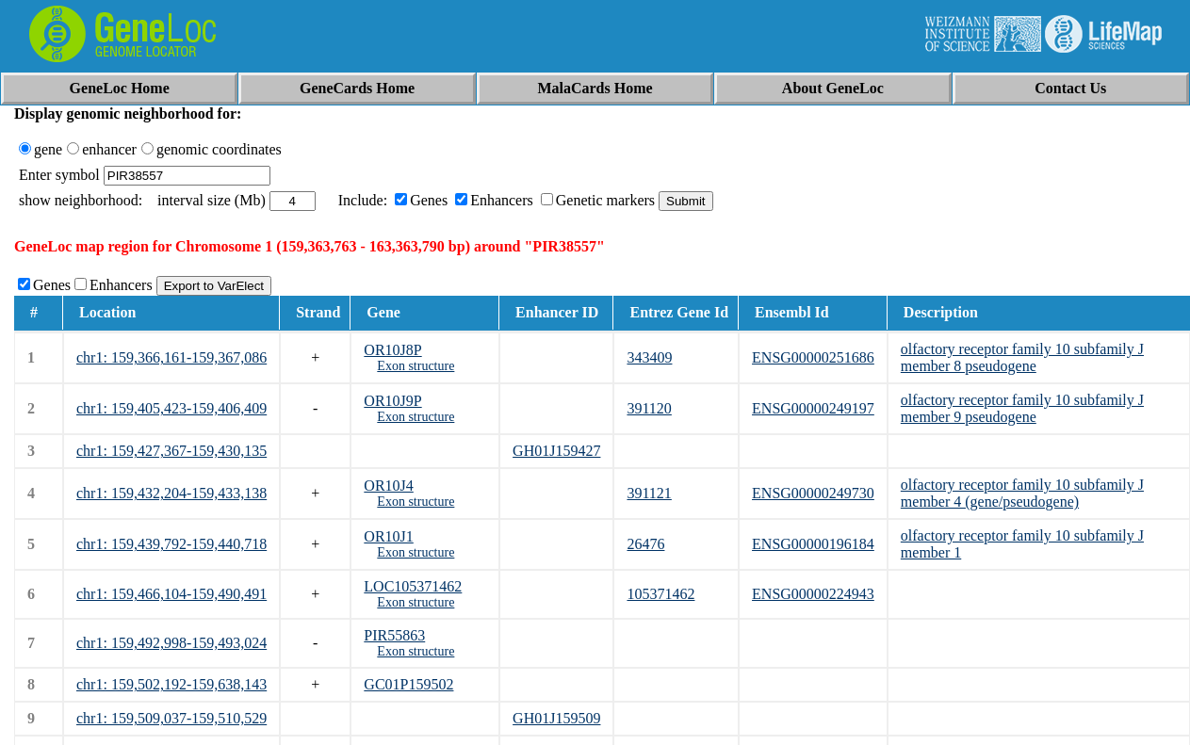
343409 (649, 357)
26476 (645, 544)
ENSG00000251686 (813, 357)
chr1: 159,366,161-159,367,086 (171, 357)
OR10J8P (392, 350)
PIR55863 (394, 635)
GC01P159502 (408, 684)
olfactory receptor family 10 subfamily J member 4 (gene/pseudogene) (1022, 493)
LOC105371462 (413, 586)
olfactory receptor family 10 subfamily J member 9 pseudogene (1022, 408)
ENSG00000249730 (813, 493)
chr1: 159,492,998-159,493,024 (171, 643)
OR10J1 (388, 536)
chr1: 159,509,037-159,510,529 (171, 718)
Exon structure (415, 366)
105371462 (660, 594)
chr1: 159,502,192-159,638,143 (171, 684)
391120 (649, 408)
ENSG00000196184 (813, 544)
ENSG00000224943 (813, 594)
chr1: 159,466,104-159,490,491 (171, 594)
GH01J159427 (556, 451)
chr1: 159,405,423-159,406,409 (171, 408)
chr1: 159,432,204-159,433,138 (171, 493)
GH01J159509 (556, 718)
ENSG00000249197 (813, 408)
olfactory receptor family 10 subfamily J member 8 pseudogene (1022, 357)
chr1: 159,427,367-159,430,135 (171, 451)
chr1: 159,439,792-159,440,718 (171, 544)
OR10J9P (392, 401)
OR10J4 (388, 486)
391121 (649, 493)
